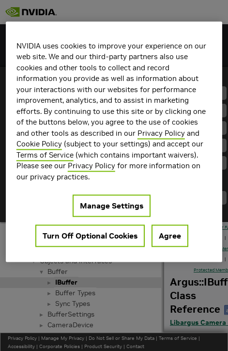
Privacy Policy (161, 133)
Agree (170, 236)
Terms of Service (45, 155)
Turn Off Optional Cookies (90, 236)
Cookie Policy (39, 144)
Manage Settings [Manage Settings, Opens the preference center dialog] (111, 206)
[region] (114, 141)
